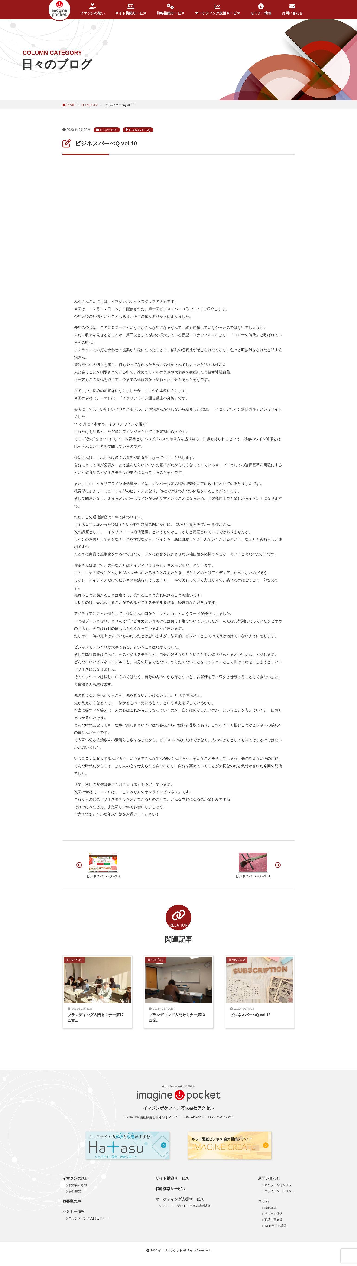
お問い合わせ (292, 9)
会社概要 (75, 1191)
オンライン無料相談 (278, 1185)
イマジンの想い (92, 9)
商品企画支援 (273, 1219)
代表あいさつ (78, 1185)
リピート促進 (273, 1213)
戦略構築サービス (171, 9)
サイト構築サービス (130, 9)
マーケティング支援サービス (217, 9)
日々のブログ (90, 105)
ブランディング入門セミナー (88, 1218)
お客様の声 (71, 1201)
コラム (263, 1201)
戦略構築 (270, 1208)
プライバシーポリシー (279, 1191)
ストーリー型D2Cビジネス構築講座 (186, 1206)
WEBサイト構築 (275, 1225)
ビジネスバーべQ (138, 129)
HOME (69, 105)
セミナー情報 (260, 9)
